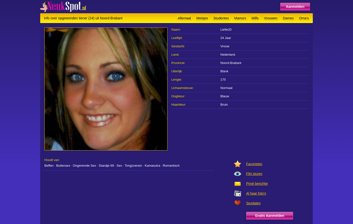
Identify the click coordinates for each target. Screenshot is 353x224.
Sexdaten (253, 203)
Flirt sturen (254, 174)
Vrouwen (270, 18)
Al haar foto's (256, 193)
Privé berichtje (257, 184)
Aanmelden (295, 7)
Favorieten (254, 164)
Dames (288, 18)
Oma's (304, 18)
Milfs (255, 18)
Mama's (240, 18)
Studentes (221, 18)
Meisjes (202, 18)
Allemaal (184, 18)
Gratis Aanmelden (269, 216)
